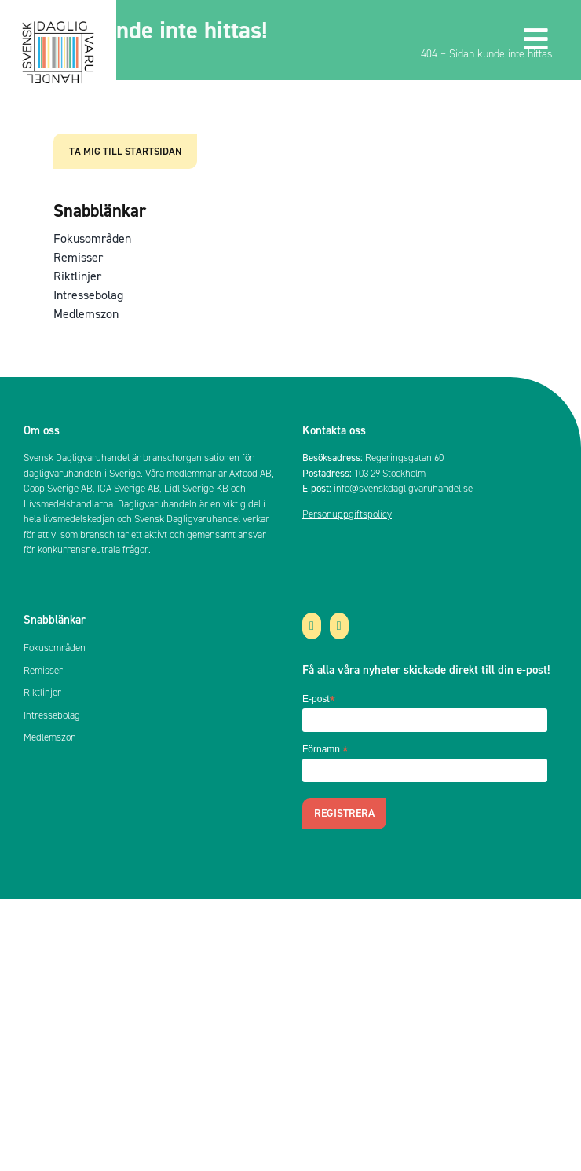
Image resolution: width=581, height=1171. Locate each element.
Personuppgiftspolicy (347, 514)
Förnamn (325, 750)
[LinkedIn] (339, 626)
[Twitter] (311, 626)
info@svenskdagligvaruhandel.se (403, 488)
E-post (318, 699)
